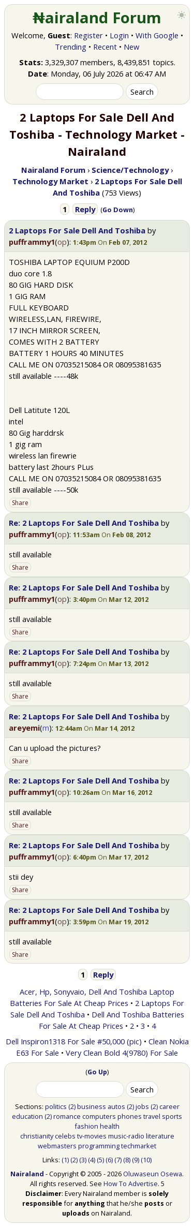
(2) (72, 1106)
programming (99, 1145)
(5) (100, 1159)
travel (151, 1116)
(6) (109, 1159)
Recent (105, 46)
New (131, 46)
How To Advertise (130, 1183)
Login (119, 35)
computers (99, 1116)
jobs (142, 1106)
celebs (65, 1136)
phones (129, 1116)
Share (20, 502)
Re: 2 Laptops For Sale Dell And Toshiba (84, 523)
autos (116, 1106)
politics (56, 1106)
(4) (91, 1159)
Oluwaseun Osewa (152, 1173)
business (91, 1106)
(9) (135, 1159)
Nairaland (27, 1173)
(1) (65, 1159)
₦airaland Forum (97, 17)
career (169, 1106)
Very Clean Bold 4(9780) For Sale (122, 1052)
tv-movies (92, 1136)
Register (88, 35)
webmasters (57, 1145)
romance (67, 1116)
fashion (86, 1126)
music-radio (126, 1136)
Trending (70, 46)
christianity (36, 1136)
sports (172, 1116)
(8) (126, 1159)
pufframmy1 (32, 241)
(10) (146, 1159)
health (110, 1126)
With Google (157, 35)
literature (160, 1136)
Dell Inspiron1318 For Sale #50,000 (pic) (74, 1041)
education (27, 1116)
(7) (118, 1159)
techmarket (138, 1145)
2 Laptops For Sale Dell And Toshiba (77, 230)
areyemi (24, 727)
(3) (82, 1159)
